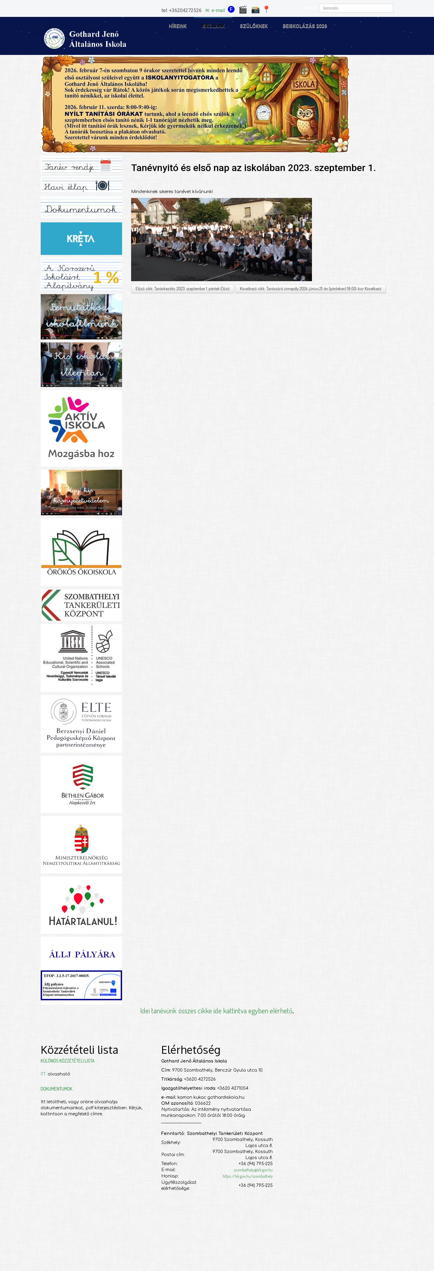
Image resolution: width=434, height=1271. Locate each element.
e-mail (218, 10)
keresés (310, 7)
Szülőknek (256, 26)
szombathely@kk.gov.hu (253, 1169)
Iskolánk (215, 26)
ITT (44, 1073)
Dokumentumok (56, 1089)
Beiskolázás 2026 (305, 26)
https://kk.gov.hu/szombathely (248, 1176)
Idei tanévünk (158, 1010)
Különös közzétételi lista (68, 1061)
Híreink (178, 26)
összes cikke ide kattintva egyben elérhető (235, 1010)
